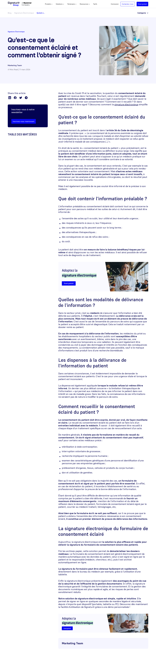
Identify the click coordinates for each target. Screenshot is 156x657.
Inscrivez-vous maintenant (23, 121)
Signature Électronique (24, 13)
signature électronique (126, 104)
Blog (9, 13)
